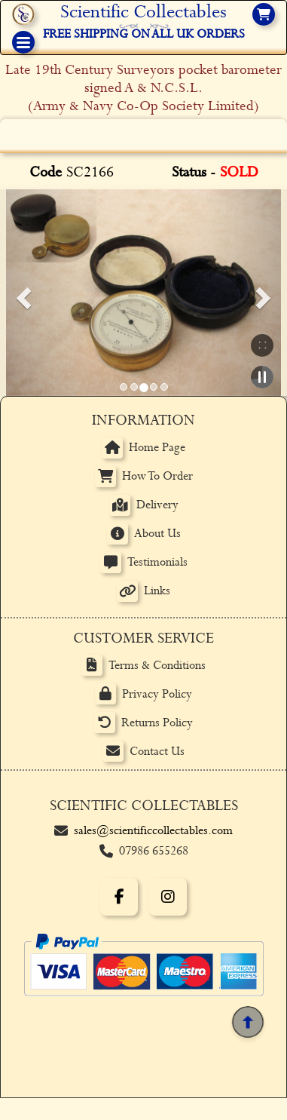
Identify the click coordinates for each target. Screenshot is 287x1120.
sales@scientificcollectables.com (153, 831)
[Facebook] (119, 897)
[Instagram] (168, 897)
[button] (21, 293)
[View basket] (263, 14)
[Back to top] (247, 1022)
